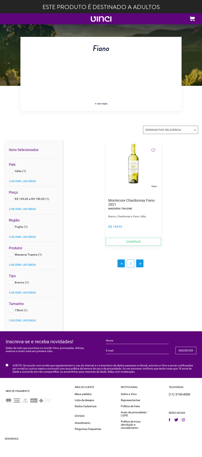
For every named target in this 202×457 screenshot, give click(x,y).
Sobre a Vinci (129, 394)
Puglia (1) (21, 226)
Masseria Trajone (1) (28, 254)
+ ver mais (101, 103)
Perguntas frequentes (88, 429)
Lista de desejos (84, 400)
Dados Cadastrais (85, 406)
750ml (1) (21, 310)
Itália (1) (20, 171)
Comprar (133, 242)
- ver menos (29, 180)
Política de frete (130, 406)
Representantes (130, 400)
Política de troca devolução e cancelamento (130, 424)
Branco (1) (22, 282)
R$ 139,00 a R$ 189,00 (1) (32, 198)
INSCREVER (186, 350)
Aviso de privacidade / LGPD (134, 414)
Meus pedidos (83, 394)
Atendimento (82, 422)
